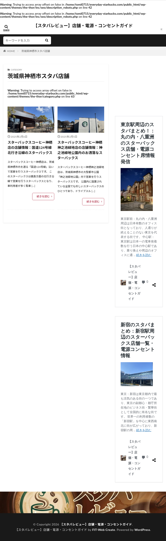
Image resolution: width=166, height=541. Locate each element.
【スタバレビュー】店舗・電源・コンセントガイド (83, 26)
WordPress (142, 530)
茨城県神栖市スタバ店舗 (35, 51)
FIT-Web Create (103, 530)
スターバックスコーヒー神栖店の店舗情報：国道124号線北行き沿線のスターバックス (30, 147)
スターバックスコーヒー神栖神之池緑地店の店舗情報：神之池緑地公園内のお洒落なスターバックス (79, 150)
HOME (11, 51)
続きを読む (43, 196)
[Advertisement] (139, 85)
